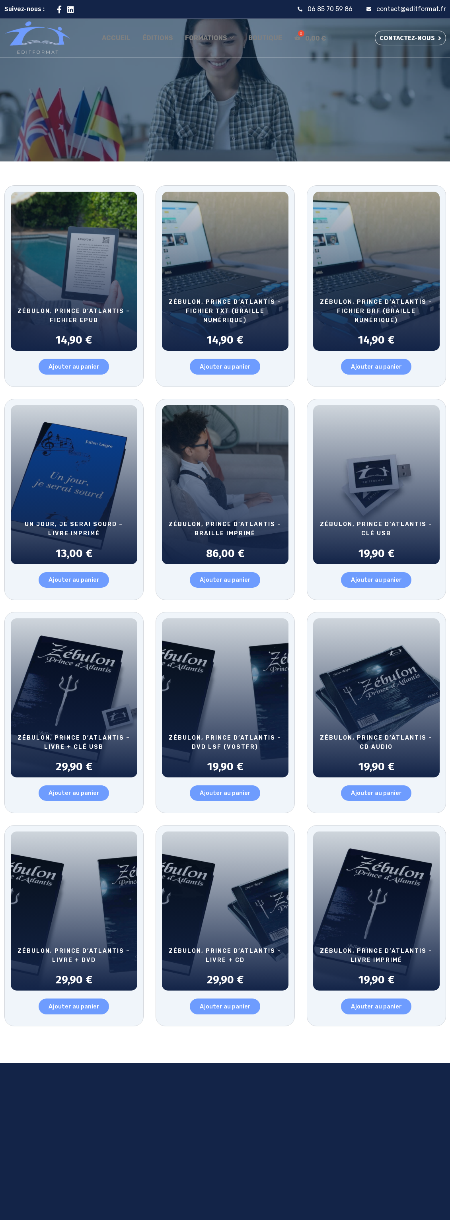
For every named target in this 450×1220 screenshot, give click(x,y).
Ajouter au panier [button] (74, 367)
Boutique (265, 38)
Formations (209, 38)
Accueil (116, 38)
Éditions (157, 38)
